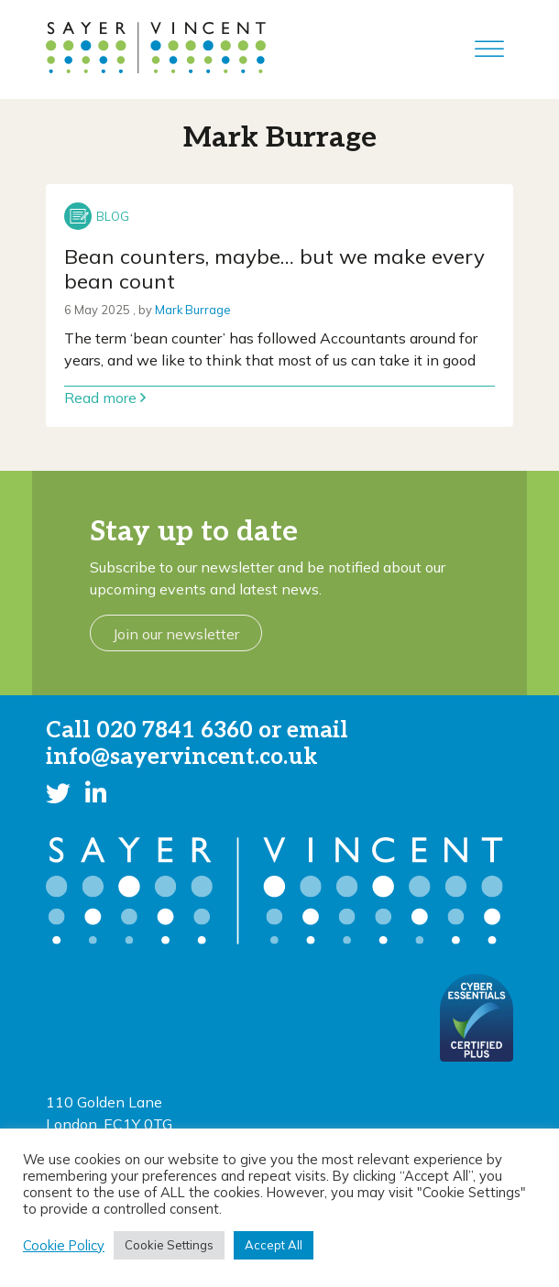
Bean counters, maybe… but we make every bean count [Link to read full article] (274, 269)
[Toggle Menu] (489, 49)
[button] (58, 793)
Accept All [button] (273, 1245)
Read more (105, 397)
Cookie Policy (63, 1246)
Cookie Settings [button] (169, 1245)
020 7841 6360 (174, 730)
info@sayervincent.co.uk (182, 757)
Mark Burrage (193, 309)
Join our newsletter (176, 634)
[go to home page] (156, 46)
